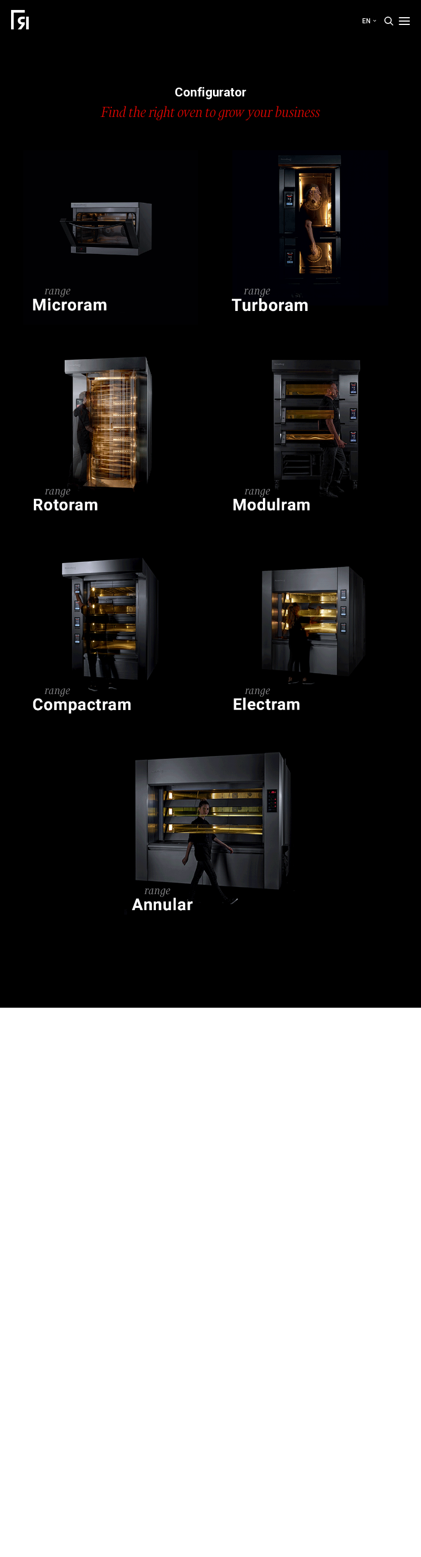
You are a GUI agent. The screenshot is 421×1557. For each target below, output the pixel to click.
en (369, 21)
